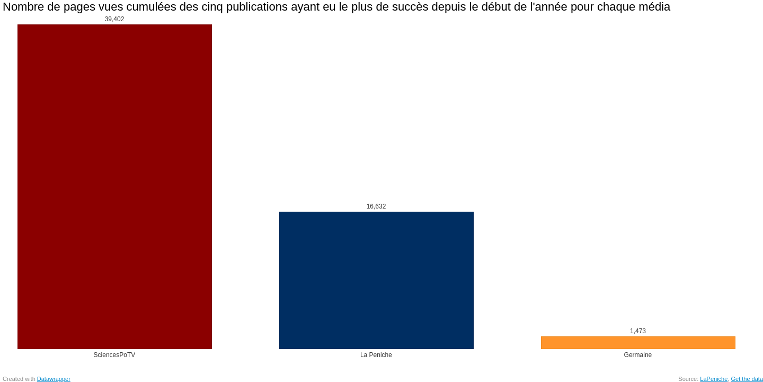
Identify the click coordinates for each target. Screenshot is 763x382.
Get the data (747, 379)
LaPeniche (713, 379)
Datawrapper (53, 379)
